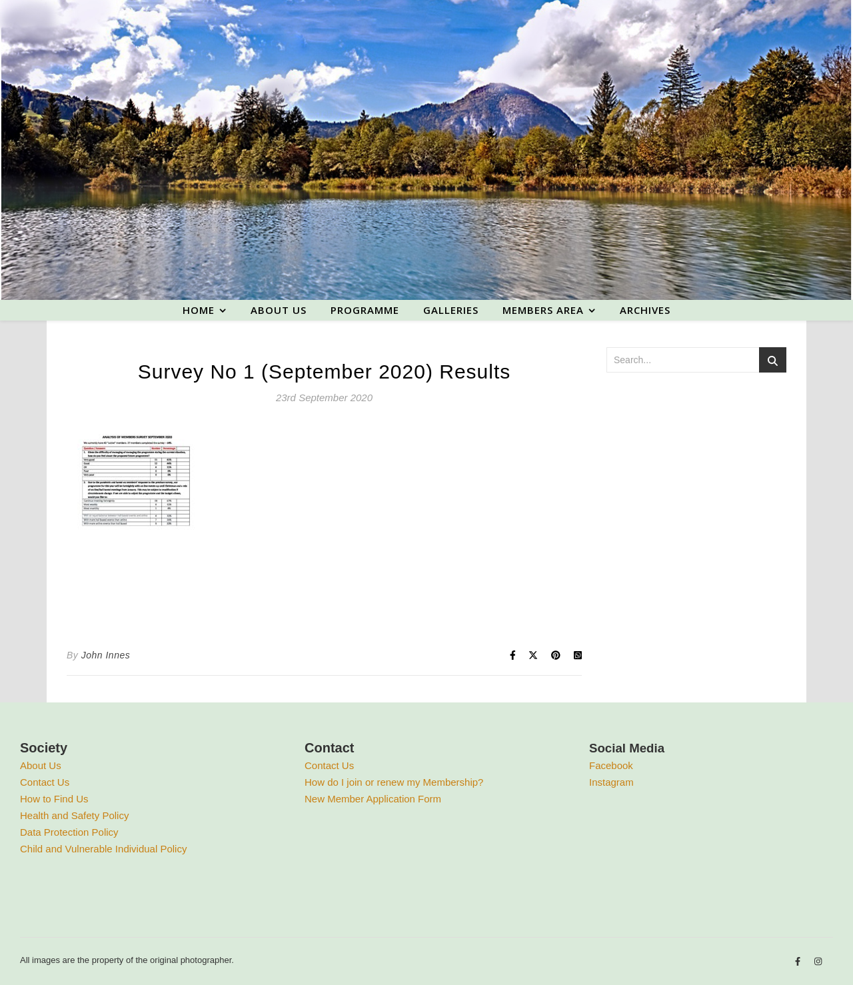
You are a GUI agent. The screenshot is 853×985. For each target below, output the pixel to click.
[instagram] (818, 962)
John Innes (106, 655)
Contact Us (44, 782)
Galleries (450, 310)
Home (199, 310)
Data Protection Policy (69, 832)
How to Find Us (54, 798)
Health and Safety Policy (74, 815)
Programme (365, 310)
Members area (543, 310)
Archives (645, 310)
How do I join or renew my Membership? (394, 782)
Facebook (611, 765)
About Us (40, 765)
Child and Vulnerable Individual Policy (103, 848)
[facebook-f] (799, 962)
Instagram (611, 782)
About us (279, 310)
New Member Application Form (373, 798)
